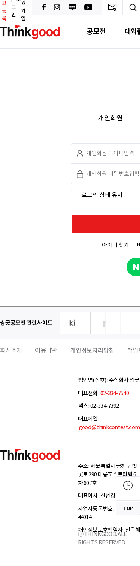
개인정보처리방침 (92, 350)
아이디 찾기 (115, 245)
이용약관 (46, 350)
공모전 (96, 31)
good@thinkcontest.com (109, 427)
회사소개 (11, 350)
